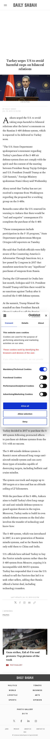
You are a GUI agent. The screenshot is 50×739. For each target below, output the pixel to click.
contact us (40, 729)
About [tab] (41, 323)
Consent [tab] (9, 323)
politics (6, 615)
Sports (12, 700)
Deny (25, 421)
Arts (37, 695)
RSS (25, 732)
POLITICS (12, 685)
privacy (16, 729)
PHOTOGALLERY (16, 665)
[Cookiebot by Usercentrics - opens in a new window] (29, 315)
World (12, 690)
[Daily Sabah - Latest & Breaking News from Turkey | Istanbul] (25, 5)
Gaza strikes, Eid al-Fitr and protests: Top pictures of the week (23, 656)
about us (27, 729)
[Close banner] (46, 316)
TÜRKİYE (37, 685)
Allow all (25, 406)
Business (37, 690)
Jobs (6, 729)
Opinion (37, 700)
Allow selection (25, 414)
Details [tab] (25, 323)
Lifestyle (12, 695)
